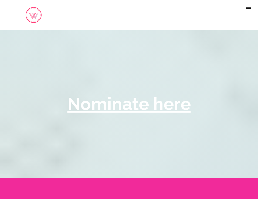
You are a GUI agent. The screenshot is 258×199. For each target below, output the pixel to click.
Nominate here (129, 103)
